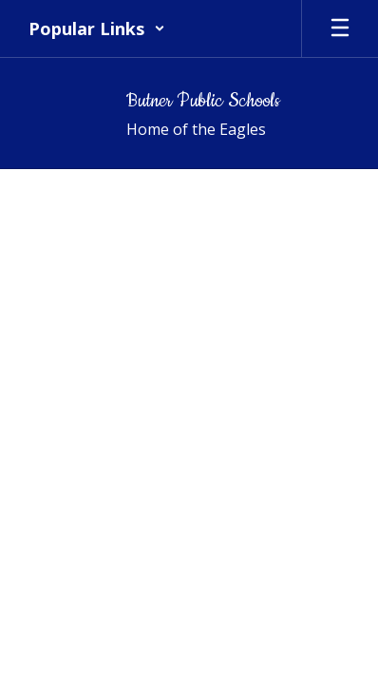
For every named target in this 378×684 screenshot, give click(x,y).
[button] (96, 28)
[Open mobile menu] (340, 28)
